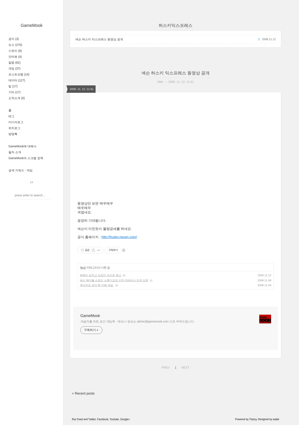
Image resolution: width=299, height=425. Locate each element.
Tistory (253, 419)
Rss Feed (77, 419)
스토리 (15, 50)
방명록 (12, 134)
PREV (165, 367)
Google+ (125, 419)
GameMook (32, 25)
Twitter (92, 419)
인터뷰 (15, 56)
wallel (276, 419)
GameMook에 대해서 (22, 146)
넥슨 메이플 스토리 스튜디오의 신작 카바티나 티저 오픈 (114, 280)
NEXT (184, 367)
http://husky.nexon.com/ (119, 237)
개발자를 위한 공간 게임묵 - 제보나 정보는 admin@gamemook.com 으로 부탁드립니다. (137, 321)
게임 (14, 68)
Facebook (102, 419)
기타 (14, 92)
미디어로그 (15, 122)
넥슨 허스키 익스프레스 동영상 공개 (99, 39)
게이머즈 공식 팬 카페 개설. (97, 285)
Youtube (114, 419)
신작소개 (16, 98)
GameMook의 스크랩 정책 (25, 158)
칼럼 (14, 62)
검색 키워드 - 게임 (20, 170)
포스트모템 (18, 74)
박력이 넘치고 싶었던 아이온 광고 (100, 275)
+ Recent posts (83, 393)
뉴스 (15, 44)
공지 (13, 39)
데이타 (16, 80)
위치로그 (14, 128)
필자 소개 (14, 152)
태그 (11, 116)
